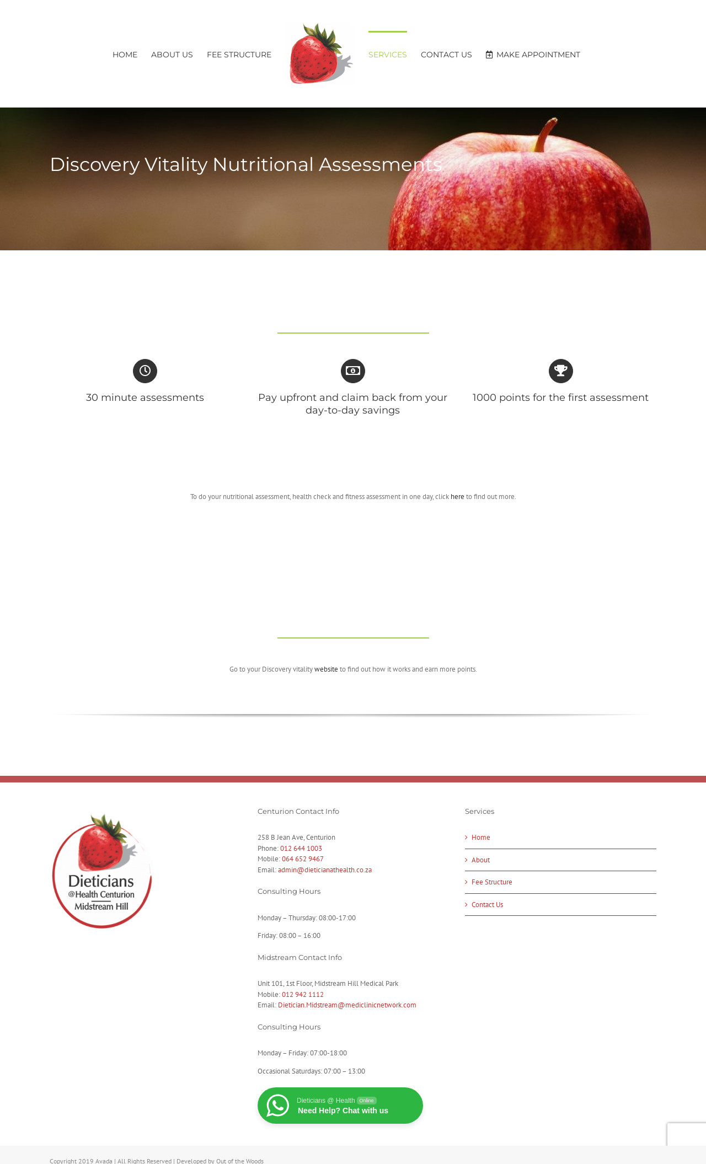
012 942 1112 (303, 994)
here (457, 496)
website (326, 669)
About (481, 860)
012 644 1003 (301, 848)
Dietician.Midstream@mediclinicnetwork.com (347, 1005)
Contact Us (487, 904)
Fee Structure (492, 882)
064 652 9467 (303, 858)
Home (481, 837)
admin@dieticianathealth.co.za (325, 870)
